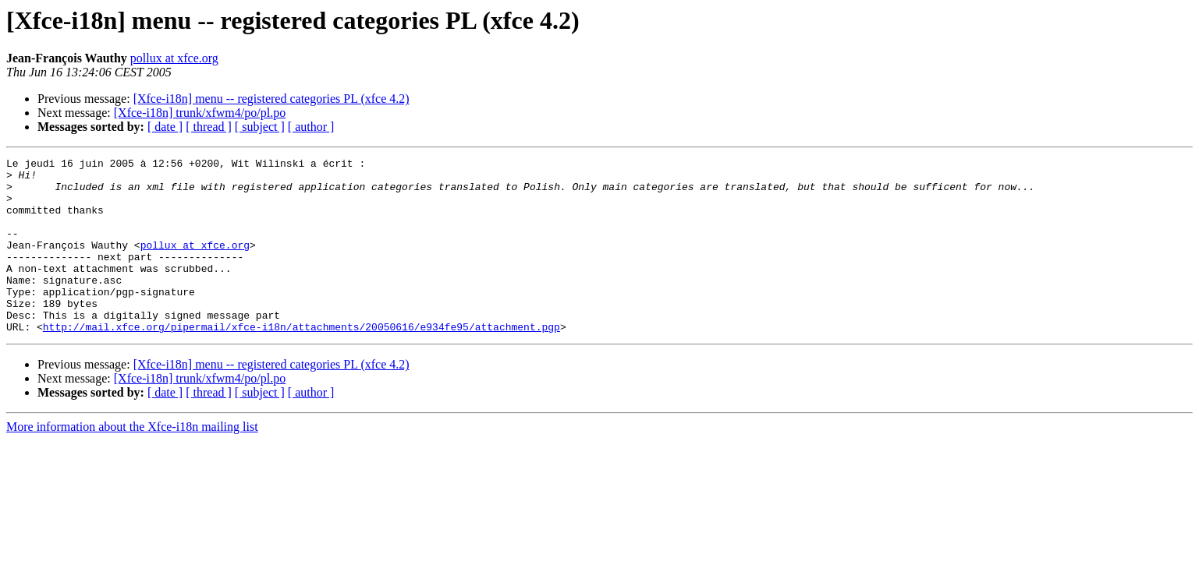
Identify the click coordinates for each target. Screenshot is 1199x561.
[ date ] (165, 126)
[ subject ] (260, 126)
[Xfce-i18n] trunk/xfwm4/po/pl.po (200, 112)
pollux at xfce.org (174, 58)
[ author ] (311, 126)
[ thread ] (209, 126)
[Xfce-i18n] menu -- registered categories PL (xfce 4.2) (271, 98)
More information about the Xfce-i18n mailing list (132, 461)
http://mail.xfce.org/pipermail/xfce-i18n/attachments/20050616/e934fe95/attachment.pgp (301, 362)
